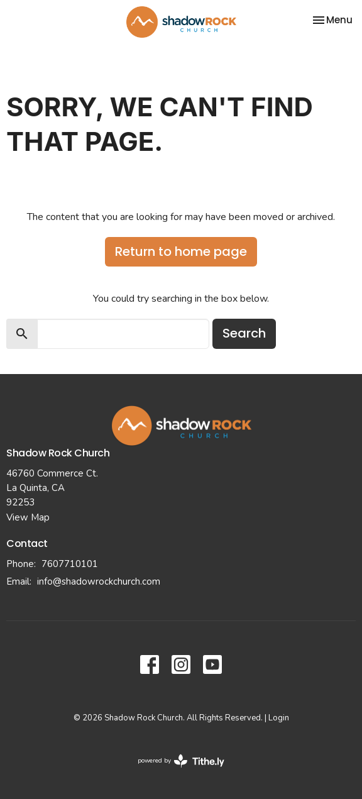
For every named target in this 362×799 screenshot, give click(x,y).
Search (244, 333)
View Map (28, 517)
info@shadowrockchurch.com (98, 581)
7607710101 (69, 564)
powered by (181, 761)
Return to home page (181, 251)
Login (278, 718)
